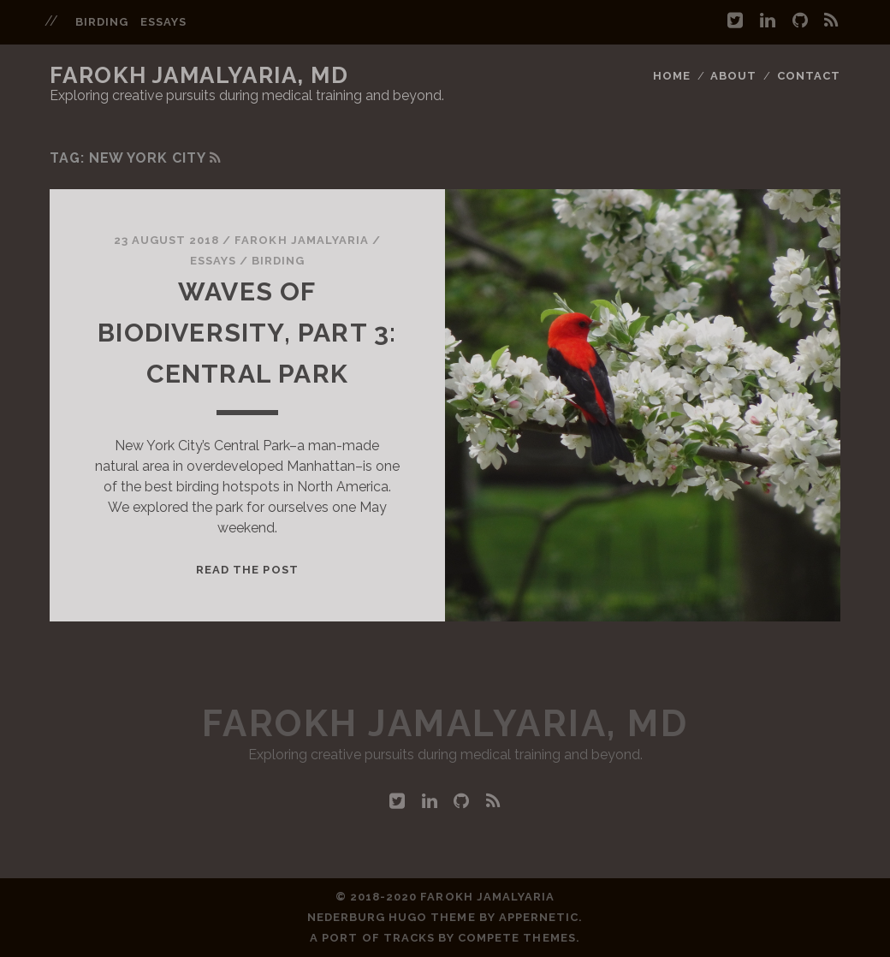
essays (163, 21)
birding (101, 21)
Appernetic (538, 917)
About (733, 75)
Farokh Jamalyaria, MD (199, 75)
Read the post (247, 569)
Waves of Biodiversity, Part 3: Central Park (247, 332)
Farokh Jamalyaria (301, 240)
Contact (808, 75)
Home (672, 75)
